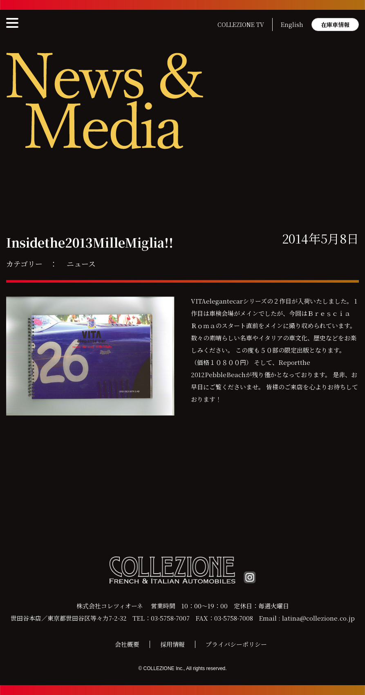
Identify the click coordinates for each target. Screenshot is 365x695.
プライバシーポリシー (236, 644)
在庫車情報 (335, 24)
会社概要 (127, 644)
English (292, 24)
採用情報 (172, 644)
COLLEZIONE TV (240, 24)
